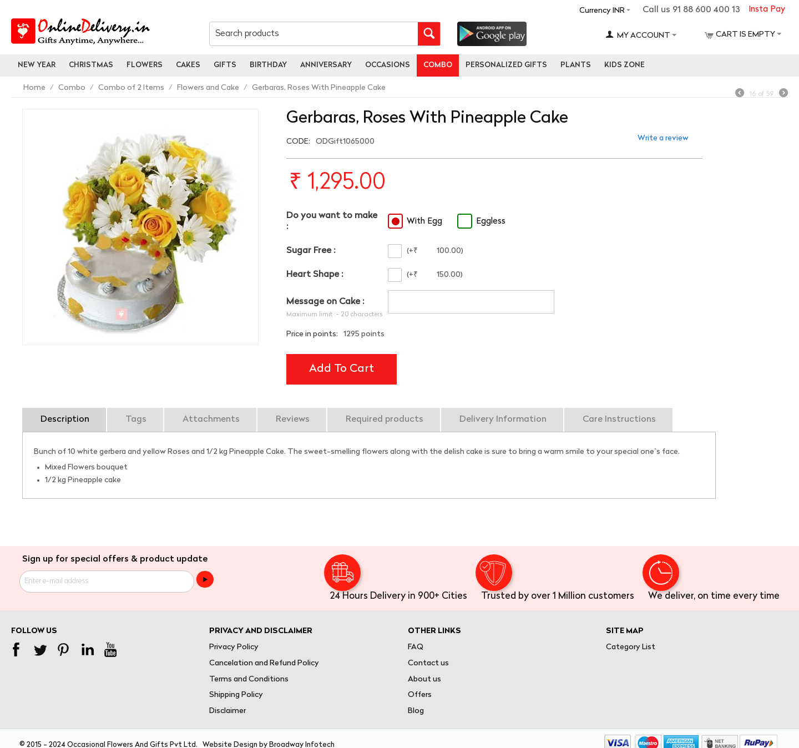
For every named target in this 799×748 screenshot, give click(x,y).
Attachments (211, 419)
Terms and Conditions (249, 679)
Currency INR (602, 11)
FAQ (415, 647)
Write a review (663, 138)
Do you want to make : (331, 221)
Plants (575, 65)
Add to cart (341, 369)
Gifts (225, 65)
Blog (416, 711)
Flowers (145, 65)
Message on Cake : (325, 301)
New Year (36, 65)
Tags (135, 419)
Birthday (268, 65)
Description (65, 419)
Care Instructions (619, 419)
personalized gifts (506, 65)
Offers (420, 695)
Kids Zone (624, 65)
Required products (384, 419)
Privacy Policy (234, 647)
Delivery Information (503, 419)
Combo (437, 65)
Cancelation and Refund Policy (264, 663)
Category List (630, 647)
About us (424, 679)
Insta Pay (767, 10)
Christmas (91, 65)
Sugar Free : (310, 250)
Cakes (188, 65)
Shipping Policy (236, 695)
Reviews (293, 419)
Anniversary (326, 65)
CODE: (298, 142)
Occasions (387, 65)
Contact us (428, 663)
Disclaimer (227, 711)
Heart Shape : (314, 274)
